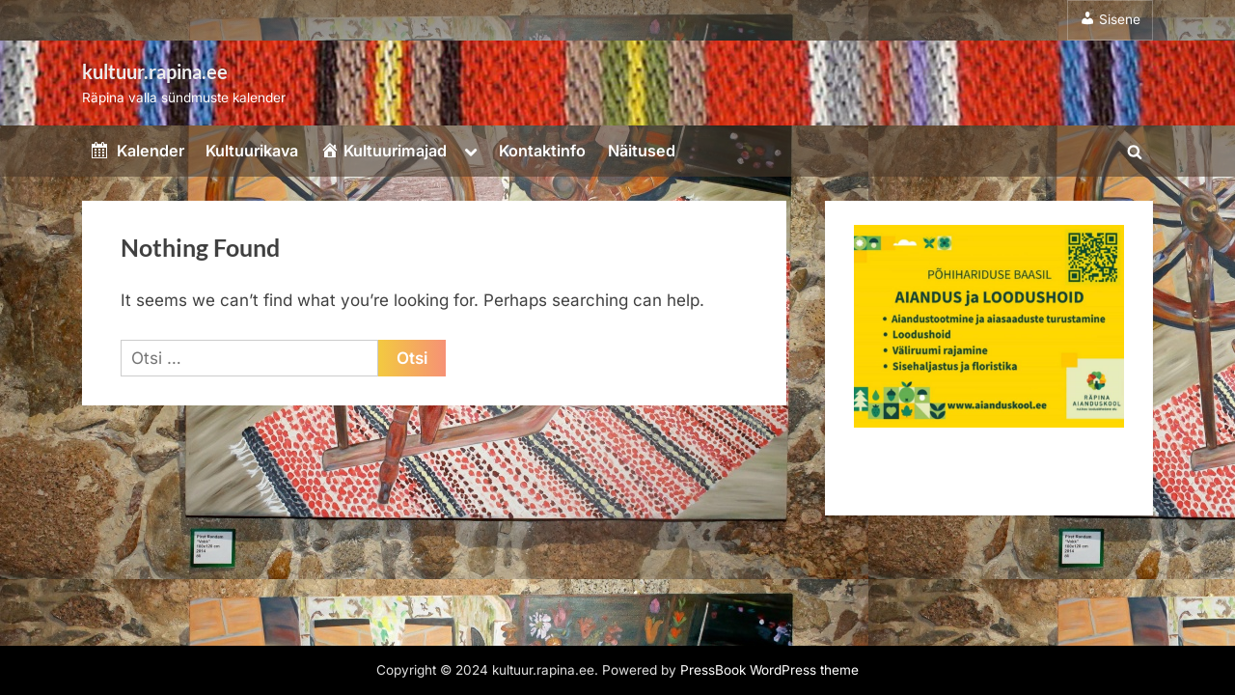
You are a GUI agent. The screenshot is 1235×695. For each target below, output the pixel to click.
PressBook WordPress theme (769, 670)
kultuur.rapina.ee (155, 71)
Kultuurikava (252, 150)
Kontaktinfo (542, 150)
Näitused (641, 150)
